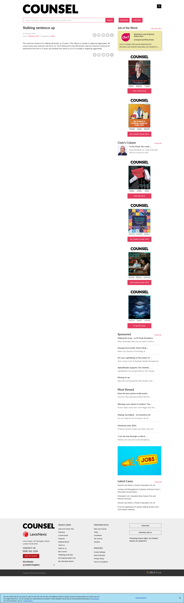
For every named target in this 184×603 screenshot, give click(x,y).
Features (61, 539)
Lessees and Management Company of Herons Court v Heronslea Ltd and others (139, 490)
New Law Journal (100, 529)
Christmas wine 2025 (127, 425)
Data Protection (99, 555)
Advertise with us (145, 532)
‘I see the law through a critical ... (132, 436)
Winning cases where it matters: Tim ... (135, 404)
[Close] (180, 599)
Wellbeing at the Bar (65, 555)
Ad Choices (95, 599)
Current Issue (63, 535)
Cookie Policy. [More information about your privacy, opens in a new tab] (28, 601)
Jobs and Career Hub (66, 529)
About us (61, 545)
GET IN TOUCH (31, 556)
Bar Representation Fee (67, 558)
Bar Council (62, 552)
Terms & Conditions (101, 562)
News (53, 36)
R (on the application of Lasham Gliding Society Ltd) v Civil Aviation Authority (138, 508)
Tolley (96, 532)
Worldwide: (39, 563)
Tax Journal (98, 539)
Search (109, 20)
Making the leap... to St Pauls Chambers (135, 338)
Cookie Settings (99, 552)
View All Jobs (156, 29)
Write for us (62, 548)
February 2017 (33, 36)
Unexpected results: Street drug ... (133, 348)
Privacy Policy (99, 559)
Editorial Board (63, 542)
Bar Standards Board (65, 561)
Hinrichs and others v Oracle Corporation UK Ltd (136, 485)
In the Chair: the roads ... (140, 146)
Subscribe (124, 20)
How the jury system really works (132, 393)
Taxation (97, 542)
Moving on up (124, 377)
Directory (61, 532)
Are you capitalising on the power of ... (135, 357)
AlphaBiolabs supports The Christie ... (134, 367)
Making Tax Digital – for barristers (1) (134, 415)
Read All (158, 143)
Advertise (137, 20)
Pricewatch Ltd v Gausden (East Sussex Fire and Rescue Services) (137, 497)
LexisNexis (98, 535)
